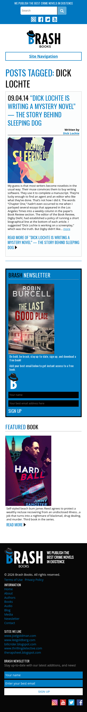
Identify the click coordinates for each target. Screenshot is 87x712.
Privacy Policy (34, 580)
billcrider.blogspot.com (20, 644)
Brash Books (43, 39)
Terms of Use (13, 580)
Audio (8, 606)
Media (8, 614)
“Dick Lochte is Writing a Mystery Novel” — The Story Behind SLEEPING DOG (41, 110)
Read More (14, 524)
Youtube (54, 19)
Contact (9, 623)
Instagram (33, 19)
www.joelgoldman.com (20, 636)
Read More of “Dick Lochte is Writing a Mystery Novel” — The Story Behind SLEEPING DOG (43, 242)
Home (8, 589)
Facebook (40, 19)
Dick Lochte (71, 133)
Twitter (47, 19)
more (66, 229)
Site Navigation (43, 56)
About (8, 593)
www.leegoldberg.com (19, 640)
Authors (9, 598)
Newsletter (11, 619)
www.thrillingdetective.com (23, 648)
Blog (7, 610)
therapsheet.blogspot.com (22, 652)
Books (8, 602)
